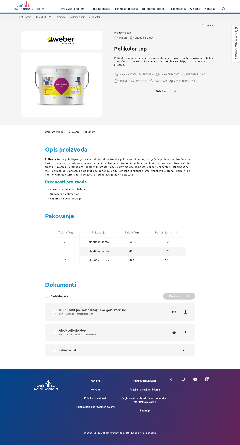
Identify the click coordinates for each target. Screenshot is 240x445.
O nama (195, 8)
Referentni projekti (154, 8)
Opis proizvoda (54, 132)
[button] (236, 43)
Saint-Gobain (24, 17)
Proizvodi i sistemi (73, 8)
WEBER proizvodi (57, 17)
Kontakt (210, 8)
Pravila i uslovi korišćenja (145, 389)
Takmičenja (178, 8)
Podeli (207, 25)
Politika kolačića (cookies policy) (95, 407)
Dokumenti (89, 132)
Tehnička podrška (126, 8)
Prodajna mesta (100, 8)
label (54, 312)
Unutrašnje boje (77, 17)
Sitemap (145, 410)
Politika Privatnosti (95, 398)
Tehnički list (54, 350)
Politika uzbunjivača (145, 380)
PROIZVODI (40, 17)
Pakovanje (73, 132)
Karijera (95, 380)
